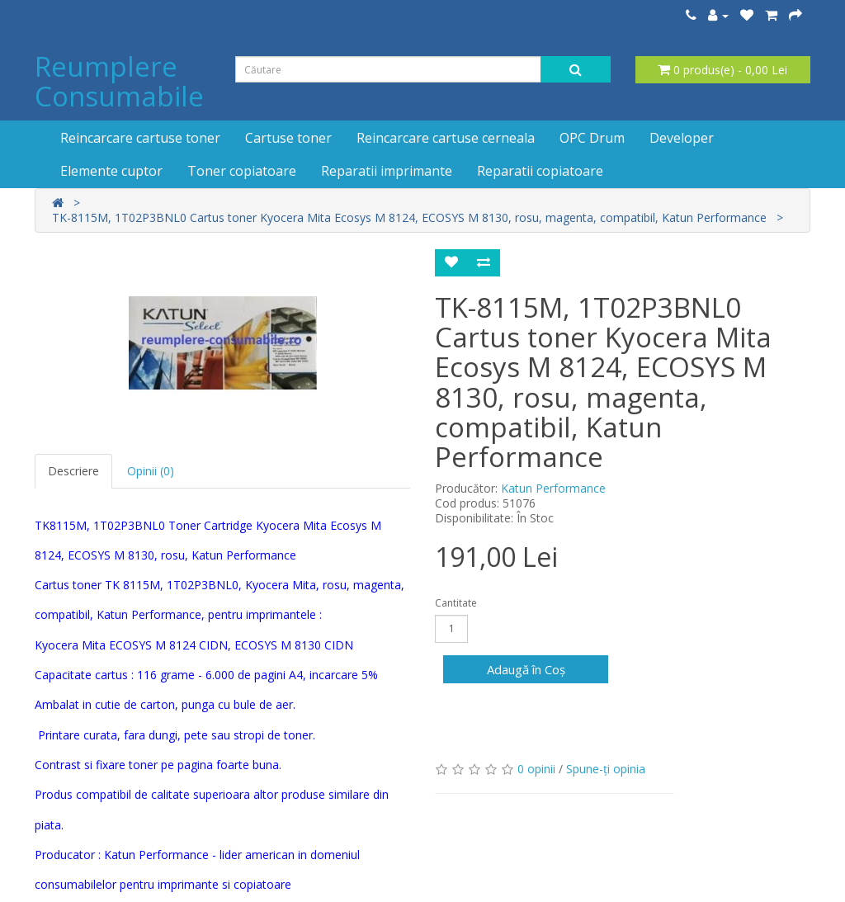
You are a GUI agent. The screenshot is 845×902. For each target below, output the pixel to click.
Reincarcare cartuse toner (140, 138)
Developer (681, 138)
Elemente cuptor (111, 171)
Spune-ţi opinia (605, 769)
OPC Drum (592, 138)
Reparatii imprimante (386, 171)
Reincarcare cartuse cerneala (445, 138)
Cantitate (456, 603)
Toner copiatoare (241, 171)
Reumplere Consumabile (119, 81)
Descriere (73, 471)
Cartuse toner (288, 138)
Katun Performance (553, 488)
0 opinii (536, 769)
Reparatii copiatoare (540, 171)
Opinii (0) (150, 471)
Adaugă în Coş (526, 669)
